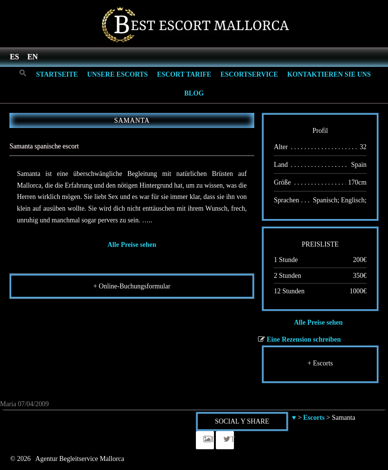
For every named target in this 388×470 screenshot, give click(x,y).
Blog (194, 93)
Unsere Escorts (117, 74)
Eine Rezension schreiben (304, 339)
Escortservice (249, 74)
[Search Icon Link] (23, 73)
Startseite (57, 74)
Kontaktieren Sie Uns (329, 74)
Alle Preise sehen (131, 244)
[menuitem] (14, 56)
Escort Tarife (184, 74)
